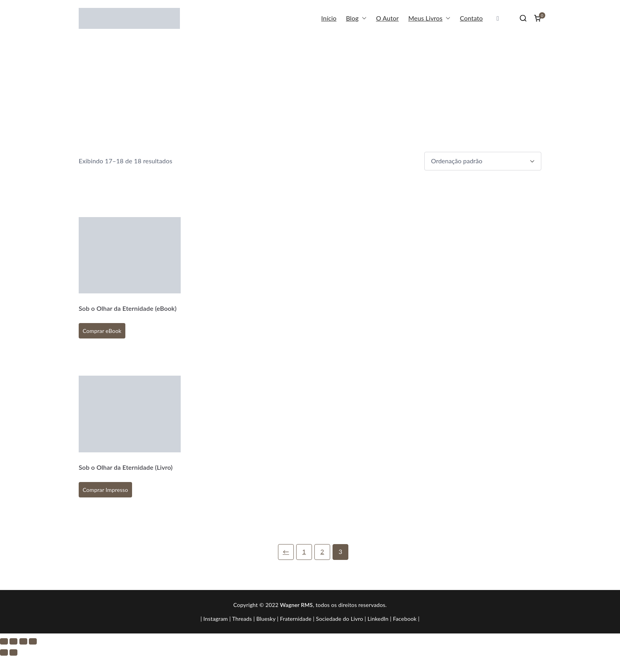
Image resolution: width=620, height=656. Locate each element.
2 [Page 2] (322, 551)
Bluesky (266, 618)
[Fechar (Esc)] (33, 641)
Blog (356, 18)
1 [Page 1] (304, 551)
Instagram (215, 618)
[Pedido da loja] (482, 161)
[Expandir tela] (13, 641)
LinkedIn (377, 618)
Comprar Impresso (105, 489)
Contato (471, 18)
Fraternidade (296, 618)
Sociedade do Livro (339, 618)
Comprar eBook (102, 330)
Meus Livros (429, 18)
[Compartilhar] (23, 641)
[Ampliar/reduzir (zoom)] (4, 641)
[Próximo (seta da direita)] (13, 652)
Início (328, 18)
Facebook (405, 618)
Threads (242, 618)
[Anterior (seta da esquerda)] (4, 652)
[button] (363, 18)
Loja (505, 82)
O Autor (387, 18)
